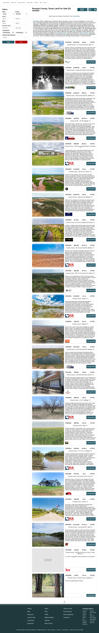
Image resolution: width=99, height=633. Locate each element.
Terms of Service (51, 629)
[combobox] (3, 37)
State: (4, 11)
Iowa (84, 619)
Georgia (84, 614)
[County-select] (21, 14)
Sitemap (47, 620)
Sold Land (13, 2)
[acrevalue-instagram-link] (13, 611)
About (46, 608)
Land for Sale (21, 2)
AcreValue (36, 21)
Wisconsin (92, 622)
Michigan (85, 622)
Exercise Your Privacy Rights (76, 629)
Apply (8, 42)
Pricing (36, 2)
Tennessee (92, 621)
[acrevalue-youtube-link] (17, 612)
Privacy (58, 629)
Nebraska (92, 611)
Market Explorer (49, 617)
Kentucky (85, 621)
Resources (30, 623)
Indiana (84, 617)
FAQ (46, 611)
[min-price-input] (8, 23)
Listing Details (91, 62)
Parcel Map (6, 2)
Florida (84, 612)
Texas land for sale (85, 33)
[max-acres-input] (21, 18)
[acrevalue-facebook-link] (7, 611)
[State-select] (8, 14)
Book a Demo (49, 623)
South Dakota (93, 619)
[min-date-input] (8, 32)
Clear (21, 42)
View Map (92, 9)
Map (28, 611)
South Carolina (93, 617)
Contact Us (66, 617)
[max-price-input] (21, 23)
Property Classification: (9, 35)
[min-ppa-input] (8, 28)
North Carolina (93, 612)
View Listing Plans (75, 16)
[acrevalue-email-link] (4, 612)
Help (40, 2)
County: (17, 11)
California (85, 611)
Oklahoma (92, 616)
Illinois (84, 616)
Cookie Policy (65, 629)
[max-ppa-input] (21, 28)
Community (29, 2)
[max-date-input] (21, 32)
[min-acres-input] (8, 18)
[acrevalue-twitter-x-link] (10, 611)
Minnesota (85, 624)
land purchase (62, 33)
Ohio (91, 614)
